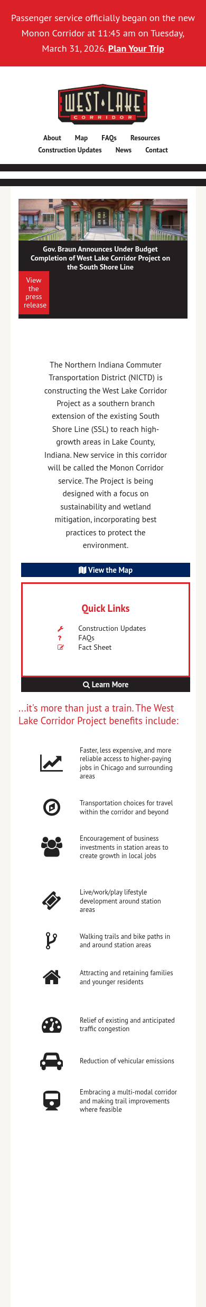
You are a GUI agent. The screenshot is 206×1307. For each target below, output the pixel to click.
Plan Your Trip (136, 48)
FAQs (86, 637)
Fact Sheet (94, 647)
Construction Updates (112, 628)
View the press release (35, 292)
